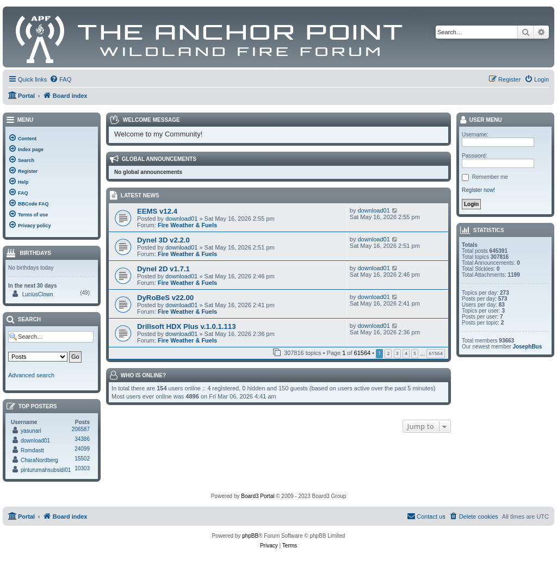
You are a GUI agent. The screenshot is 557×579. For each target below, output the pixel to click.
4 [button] (406, 353)
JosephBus (527, 347)
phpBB (250, 536)
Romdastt (32, 450)
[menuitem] (60, 79)
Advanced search (31, 375)
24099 (82, 449)
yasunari (31, 431)
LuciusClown (37, 294)
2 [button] (388, 353)
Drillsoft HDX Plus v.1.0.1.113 (186, 326)
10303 (82, 468)
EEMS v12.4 (157, 211)
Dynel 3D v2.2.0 (163, 240)
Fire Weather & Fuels (187, 225)
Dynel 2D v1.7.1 (163, 269)
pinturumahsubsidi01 (46, 470)
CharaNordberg (39, 460)
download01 (181, 218)
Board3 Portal (257, 496)
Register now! (478, 190)
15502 (82, 459)
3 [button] (397, 353)
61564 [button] (436, 353)
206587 (81, 429)
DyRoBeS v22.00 (165, 298)
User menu (480, 120)
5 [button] (414, 353)
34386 (82, 439)
